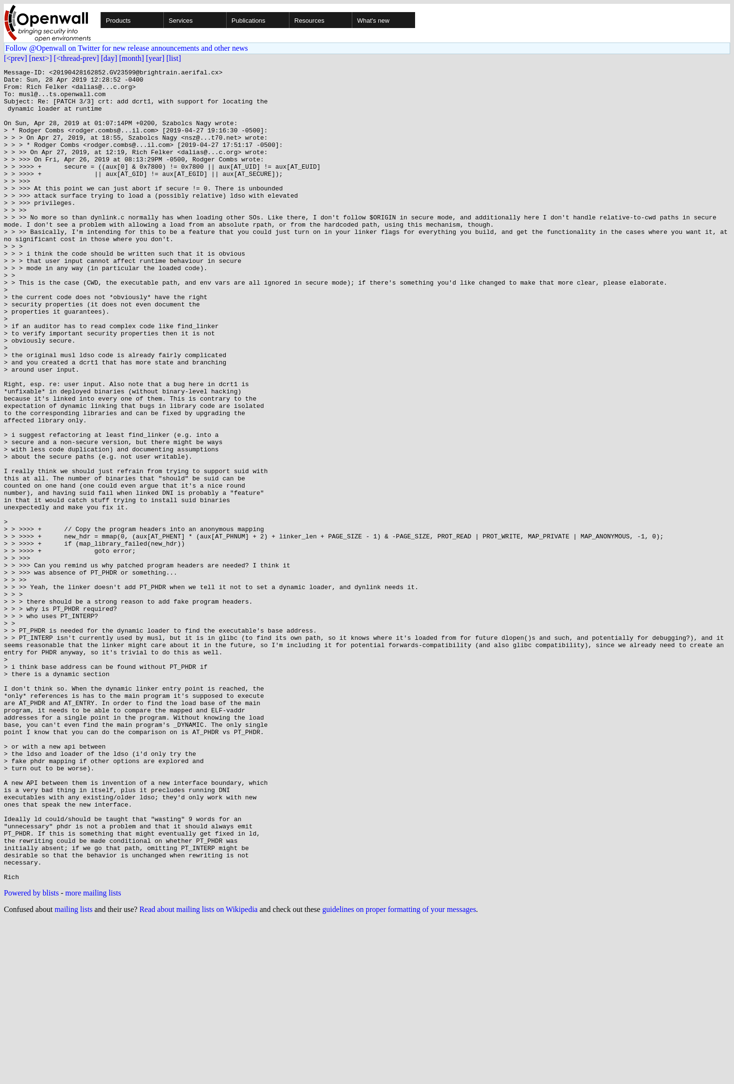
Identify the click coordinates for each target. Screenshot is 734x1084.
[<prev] (15, 58)
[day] (109, 58)
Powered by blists (31, 1055)
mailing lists (74, 1072)
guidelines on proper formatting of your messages (399, 1072)
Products (118, 20)
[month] (131, 58)
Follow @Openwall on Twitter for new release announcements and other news (126, 48)
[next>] (40, 58)
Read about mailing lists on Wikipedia (198, 1072)
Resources (309, 20)
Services (181, 20)
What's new (373, 20)
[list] (173, 58)
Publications (248, 20)
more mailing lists (93, 1055)
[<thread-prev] (76, 58)
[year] (155, 58)
